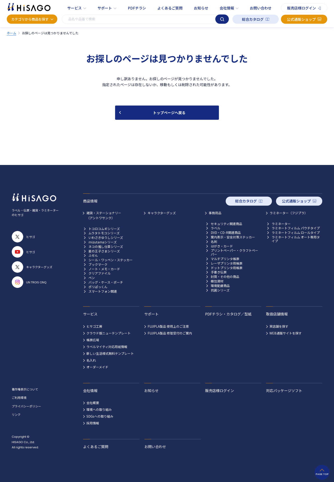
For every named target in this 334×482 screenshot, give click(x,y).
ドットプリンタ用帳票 (226, 268)
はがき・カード (222, 246)
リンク (16, 414)
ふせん (93, 255)
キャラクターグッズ (162, 213)
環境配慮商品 (220, 286)
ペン (91, 278)
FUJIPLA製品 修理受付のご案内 (170, 333)
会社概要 (92, 402)
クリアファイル (99, 273)
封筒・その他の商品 (225, 277)
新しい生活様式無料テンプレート (110, 353)
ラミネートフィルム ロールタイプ (296, 233)
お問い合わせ (260, 8)
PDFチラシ (137, 8)
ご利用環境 (19, 397)
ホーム (11, 33)
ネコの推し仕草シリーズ (105, 247)
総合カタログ (253, 19)
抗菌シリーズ (220, 290)
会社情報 (227, 8)
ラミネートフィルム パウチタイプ (296, 228)
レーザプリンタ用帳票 (226, 263)
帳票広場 (92, 340)
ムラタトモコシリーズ (104, 233)
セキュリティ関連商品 (226, 224)
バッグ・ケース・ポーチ (105, 282)
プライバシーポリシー (26, 406)
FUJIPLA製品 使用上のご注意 (168, 326)
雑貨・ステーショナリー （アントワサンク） (103, 215)
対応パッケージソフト (284, 390)
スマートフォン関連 (102, 291)
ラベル (215, 228)
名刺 (214, 242)
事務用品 (215, 213)
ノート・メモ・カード (104, 269)
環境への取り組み (99, 409)
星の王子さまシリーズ (104, 251)
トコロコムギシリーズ (104, 229)
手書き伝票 (219, 272)
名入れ (91, 360)
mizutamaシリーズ (102, 242)
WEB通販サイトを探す (285, 333)
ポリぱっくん (97, 287)
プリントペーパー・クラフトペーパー (234, 252)
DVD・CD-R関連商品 (226, 233)
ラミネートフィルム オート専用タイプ (296, 239)
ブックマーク (97, 264)
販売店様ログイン (301, 8)
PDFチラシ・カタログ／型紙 (228, 314)
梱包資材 (217, 281)
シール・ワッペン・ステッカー (110, 260)
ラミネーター (281, 224)
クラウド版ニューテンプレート (108, 333)
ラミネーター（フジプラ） (289, 213)
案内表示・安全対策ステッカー (233, 237)
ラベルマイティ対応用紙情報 (106, 346)
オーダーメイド (97, 367)
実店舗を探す (278, 326)
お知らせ (201, 8)
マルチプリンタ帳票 (225, 259)
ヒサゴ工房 (94, 326)
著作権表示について (25, 389)
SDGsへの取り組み (99, 416)
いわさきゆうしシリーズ (105, 238)
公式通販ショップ (301, 19)
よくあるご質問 (170, 8)
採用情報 (92, 423)
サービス (74, 8)
